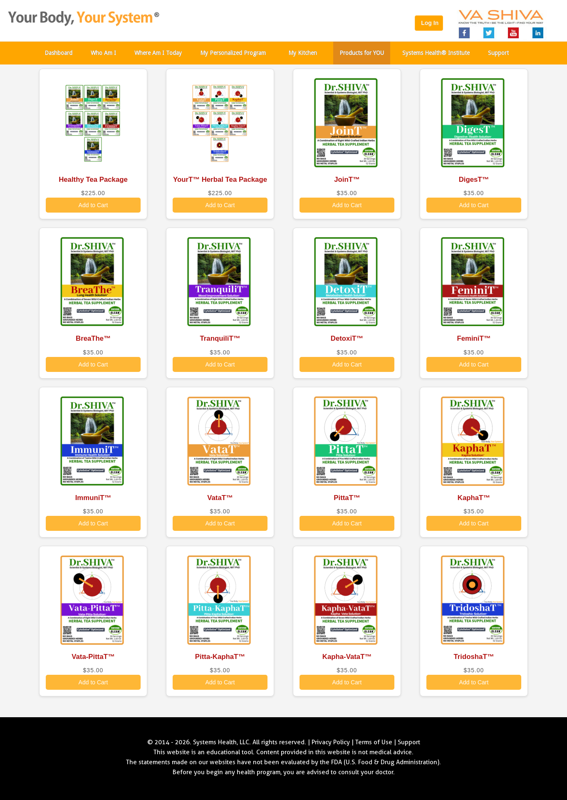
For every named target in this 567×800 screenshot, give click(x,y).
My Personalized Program (233, 53)
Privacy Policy (331, 742)
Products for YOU (361, 53)
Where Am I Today (158, 53)
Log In (428, 23)
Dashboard (58, 53)
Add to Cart (93, 205)
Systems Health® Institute (436, 53)
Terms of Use (373, 742)
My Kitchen (302, 53)
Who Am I (103, 53)
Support (498, 53)
